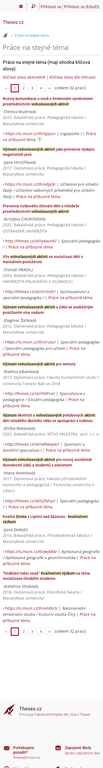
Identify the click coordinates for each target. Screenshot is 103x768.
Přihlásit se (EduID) (81, 6)
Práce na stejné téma (32, 35)
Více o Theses (80, 715)
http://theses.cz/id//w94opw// (32, 444)
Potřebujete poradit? (23, 750)
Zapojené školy (78, 748)
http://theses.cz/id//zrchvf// (30, 291)
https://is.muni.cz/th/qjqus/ (30, 133)
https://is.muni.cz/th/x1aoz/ (30, 342)
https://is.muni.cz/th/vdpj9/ (30, 184)
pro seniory (39, 364)
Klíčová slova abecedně (24, 77)
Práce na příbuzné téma (38, 196)
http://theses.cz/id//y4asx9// (31, 240)
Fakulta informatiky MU (52, 715)
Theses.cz (13, 22)
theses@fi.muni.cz (26, 758)
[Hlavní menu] (21, 6)
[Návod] (40, 140)
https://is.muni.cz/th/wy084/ (31, 551)
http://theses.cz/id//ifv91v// (30, 393)
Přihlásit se (51, 6)
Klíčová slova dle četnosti (73, 77)
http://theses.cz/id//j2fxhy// (30, 500)
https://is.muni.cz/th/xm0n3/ (31, 608)
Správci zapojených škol (82, 753)
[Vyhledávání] (33, 6)
